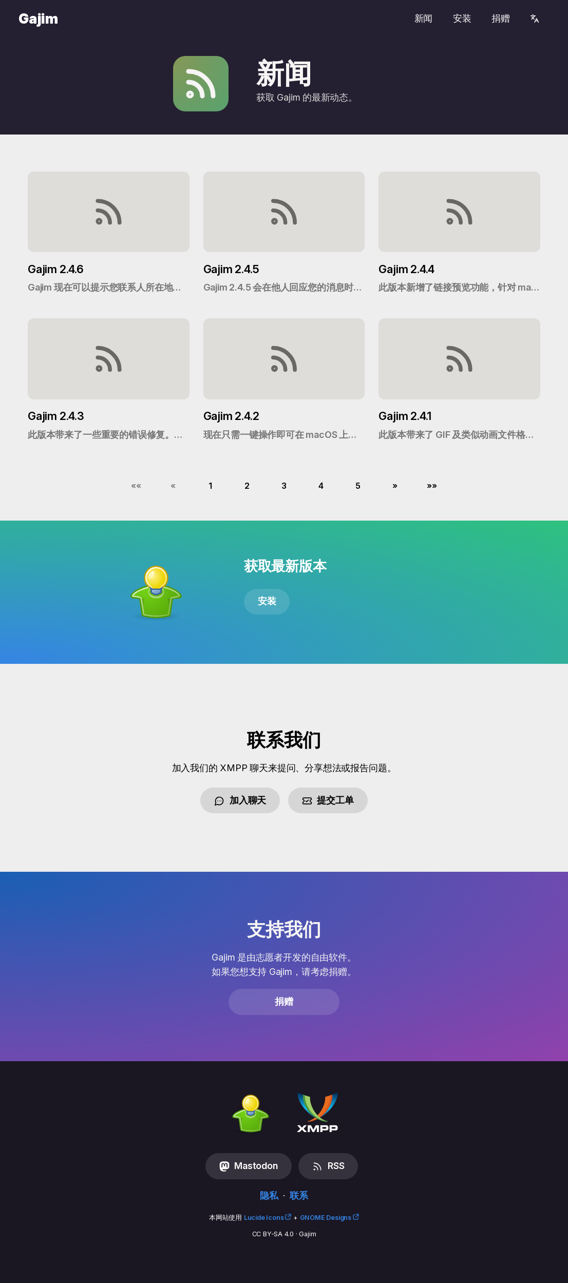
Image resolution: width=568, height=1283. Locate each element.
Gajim (38, 18)
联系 (299, 1195)
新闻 (423, 18)
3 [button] (284, 486)
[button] (136, 486)
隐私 (269, 1195)
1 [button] (210, 486)
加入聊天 (240, 800)
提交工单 (328, 800)
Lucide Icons (264, 1217)
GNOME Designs (325, 1217)
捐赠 (500, 18)
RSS (328, 1166)
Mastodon (248, 1166)
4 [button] (321, 486)
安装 (462, 18)
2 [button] (247, 486)
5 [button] (358, 486)
